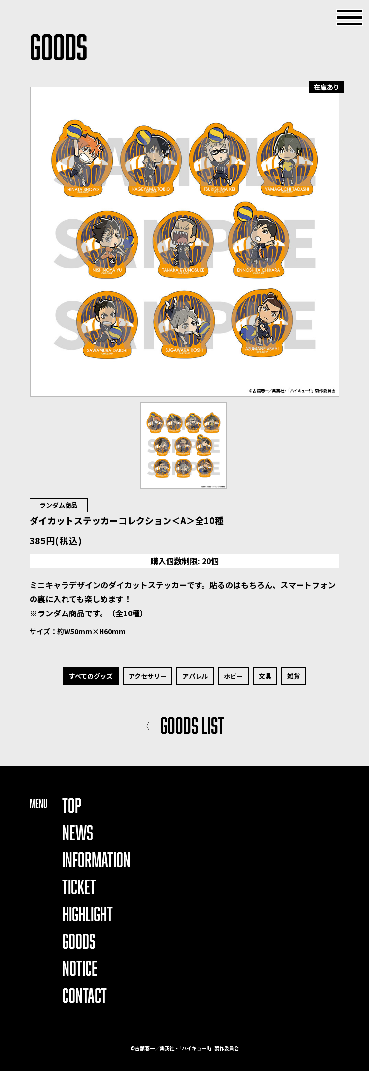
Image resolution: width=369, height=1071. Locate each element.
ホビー (233, 676)
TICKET (79, 887)
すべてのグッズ (91, 676)
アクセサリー (148, 676)
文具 (265, 676)
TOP (71, 805)
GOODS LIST (182, 725)
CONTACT (84, 995)
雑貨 (293, 676)
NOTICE (80, 968)
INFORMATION (96, 859)
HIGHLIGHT (87, 914)
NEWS (77, 832)
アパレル (195, 676)
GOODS (79, 941)
